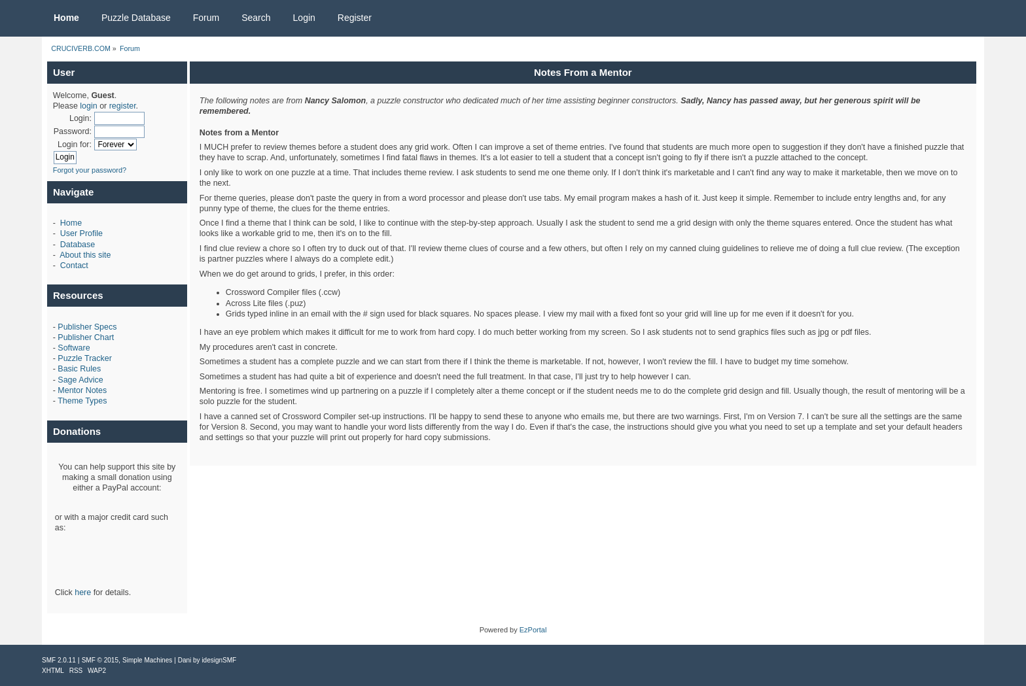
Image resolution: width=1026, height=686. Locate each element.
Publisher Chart (86, 337)
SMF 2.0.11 (59, 660)
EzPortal (533, 630)
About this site (85, 255)
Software (74, 347)
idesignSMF (219, 660)
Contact (74, 265)
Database (77, 244)
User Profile (81, 233)
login (88, 106)
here (83, 592)
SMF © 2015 (100, 660)
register (122, 106)
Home (71, 223)
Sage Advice (80, 380)
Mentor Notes (82, 390)
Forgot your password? (90, 170)
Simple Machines (147, 660)
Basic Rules (79, 368)
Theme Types (82, 400)
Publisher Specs (87, 327)
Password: (73, 131)
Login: (80, 118)
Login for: (75, 144)
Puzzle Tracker (84, 358)
